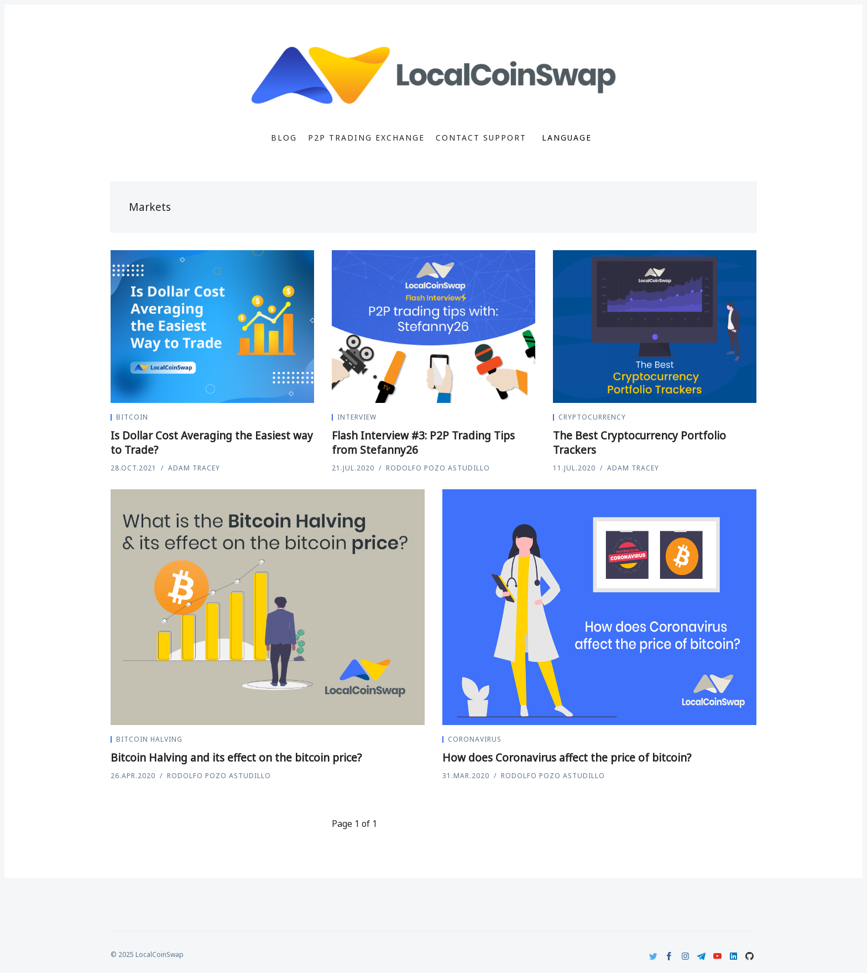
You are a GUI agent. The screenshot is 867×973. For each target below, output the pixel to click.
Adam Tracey (194, 468)
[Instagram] (685, 956)
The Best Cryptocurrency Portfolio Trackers (639, 442)
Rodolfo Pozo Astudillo (438, 468)
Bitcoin (132, 417)
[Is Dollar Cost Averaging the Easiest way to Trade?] (212, 326)
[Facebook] (669, 956)
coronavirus (475, 739)
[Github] (749, 956)
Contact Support (481, 138)
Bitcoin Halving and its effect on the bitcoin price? (236, 758)
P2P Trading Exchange (366, 138)
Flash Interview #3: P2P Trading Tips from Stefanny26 (423, 442)
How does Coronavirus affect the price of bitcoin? (566, 758)
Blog (284, 138)
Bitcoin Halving (149, 739)
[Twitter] (653, 956)
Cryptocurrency (592, 417)
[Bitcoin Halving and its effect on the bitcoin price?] (268, 607)
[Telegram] (701, 956)
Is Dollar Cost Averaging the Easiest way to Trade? (212, 442)
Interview (357, 417)
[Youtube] (717, 956)
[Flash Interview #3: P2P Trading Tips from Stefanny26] (433, 326)
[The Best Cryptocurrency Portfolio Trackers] (654, 326)
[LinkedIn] (733, 956)
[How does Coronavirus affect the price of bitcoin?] (599, 607)
